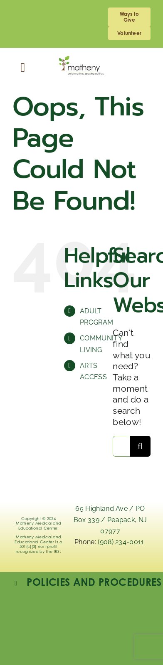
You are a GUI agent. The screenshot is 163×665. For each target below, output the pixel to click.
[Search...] (121, 446)
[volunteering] (129, 33)
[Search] (140, 446)
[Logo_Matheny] (81, 60)
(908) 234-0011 (122, 542)
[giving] (129, 17)
